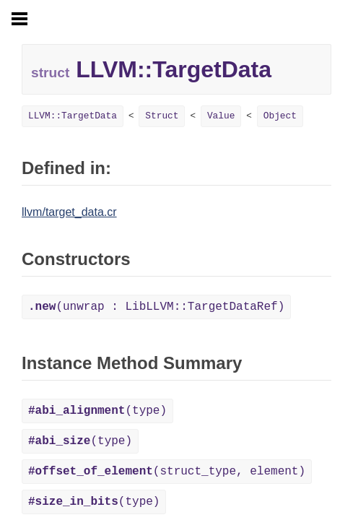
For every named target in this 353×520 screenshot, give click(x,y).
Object (280, 115)
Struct (161, 115)
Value (221, 115)
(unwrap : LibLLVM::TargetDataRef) (156, 306)
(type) (97, 410)
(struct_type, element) (166, 471)
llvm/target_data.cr (69, 212)
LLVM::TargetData (72, 115)
